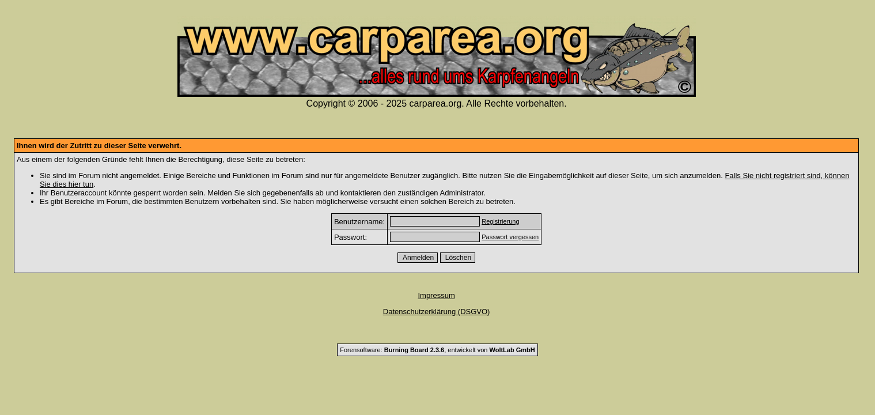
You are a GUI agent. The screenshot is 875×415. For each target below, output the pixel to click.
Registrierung (500, 221)
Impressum (436, 295)
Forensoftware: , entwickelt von (437, 349)
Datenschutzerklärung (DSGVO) (436, 311)
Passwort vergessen (510, 236)
